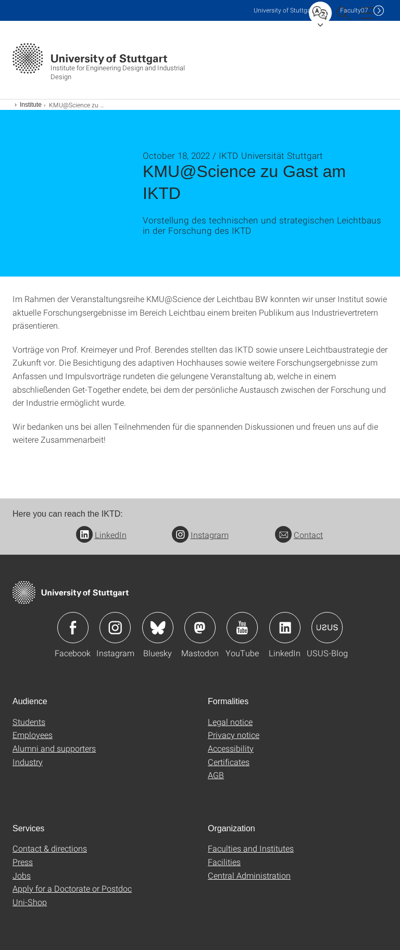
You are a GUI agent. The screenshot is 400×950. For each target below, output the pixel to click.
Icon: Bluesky (157, 627)
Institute (31, 104)
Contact (299, 534)
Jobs (21, 875)
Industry (27, 761)
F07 (354, 10)
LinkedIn (101, 534)
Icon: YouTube (242, 627)
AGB (216, 774)
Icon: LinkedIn (285, 627)
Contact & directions (49, 848)
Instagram (200, 534)
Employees (32, 734)
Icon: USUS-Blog (327, 627)
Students (28, 721)
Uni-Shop (29, 901)
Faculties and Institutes (251, 848)
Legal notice (230, 721)
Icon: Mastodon (200, 627)
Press (22, 861)
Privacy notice (233, 734)
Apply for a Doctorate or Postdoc (72, 888)
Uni (284, 10)
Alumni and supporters (54, 748)
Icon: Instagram (115, 627)
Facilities (224, 861)
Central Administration (249, 875)
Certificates (228, 761)
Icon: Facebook (73, 627)
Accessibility (231, 748)
